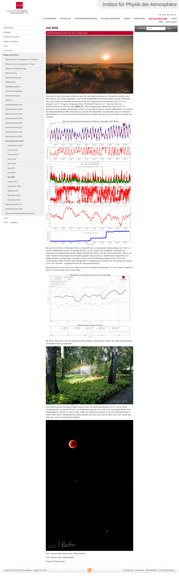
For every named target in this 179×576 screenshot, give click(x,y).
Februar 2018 (12, 154)
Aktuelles (65, 19)
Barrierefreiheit (151, 570)
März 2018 (11, 159)
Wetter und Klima (158, 19)
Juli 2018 (11, 177)
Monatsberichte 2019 (13, 136)
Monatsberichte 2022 (13, 123)
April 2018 (11, 163)
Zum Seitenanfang (166, 570)
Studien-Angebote (110, 19)
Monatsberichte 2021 (13, 127)
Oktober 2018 (12, 191)
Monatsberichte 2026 (13, 105)
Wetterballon (10, 82)
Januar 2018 (12, 150)
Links (174, 19)
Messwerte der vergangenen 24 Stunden (21, 59)
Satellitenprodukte (12, 87)
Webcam (8, 100)
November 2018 (13, 195)
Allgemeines (49, 19)
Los (169, 29)
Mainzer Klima (11, 73)
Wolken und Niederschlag (15, 68)
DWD (78, 106)
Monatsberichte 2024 (13, 114)
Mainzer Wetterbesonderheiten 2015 (20, 213)
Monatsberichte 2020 (13, 132)
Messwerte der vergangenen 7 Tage (19, 64)
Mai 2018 (11, 168)
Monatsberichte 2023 (13, 118)
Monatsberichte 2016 (13, 209)
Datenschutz (128, 570)
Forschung (139, 19)
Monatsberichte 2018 (14, 141)
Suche (141, 28)
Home (164, 15)
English (173, 15)
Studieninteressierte (86, 19)
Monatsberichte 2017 (13, 204)
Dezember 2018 (13, 200)
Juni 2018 (11, 173)
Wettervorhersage (12, 96)
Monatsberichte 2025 (13, 109)
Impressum (139, 570)
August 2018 (12, 182)
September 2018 (14, 186)
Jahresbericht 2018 (15, 145)
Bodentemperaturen (13, 78)
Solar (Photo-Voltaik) (13, 91)
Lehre (127, 19)
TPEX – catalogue (168, 22)
